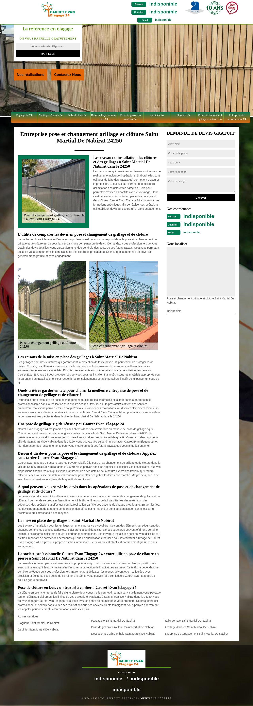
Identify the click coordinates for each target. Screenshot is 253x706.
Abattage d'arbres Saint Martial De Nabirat (191, 627)
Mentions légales (156, 699)
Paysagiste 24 (24, 115)
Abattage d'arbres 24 (50, 115)
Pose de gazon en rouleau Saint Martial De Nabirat (122, 627)
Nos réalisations (30, 75)
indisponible (136, 4)
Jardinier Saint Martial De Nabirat (38, 629)
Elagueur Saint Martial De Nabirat (38, 623)
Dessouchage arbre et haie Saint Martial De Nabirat (123, 633)
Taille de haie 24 (77, 115)
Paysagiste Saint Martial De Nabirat (113, 620)
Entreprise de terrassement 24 (237, 117)
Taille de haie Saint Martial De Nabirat (188, 620)
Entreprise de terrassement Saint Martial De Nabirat (196, 633)
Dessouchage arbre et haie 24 (103, 117)
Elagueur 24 (183, 115)
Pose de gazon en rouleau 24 (130, 117)
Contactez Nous (67, 75)
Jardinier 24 (157, 115)
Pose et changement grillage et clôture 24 (210, 117)
